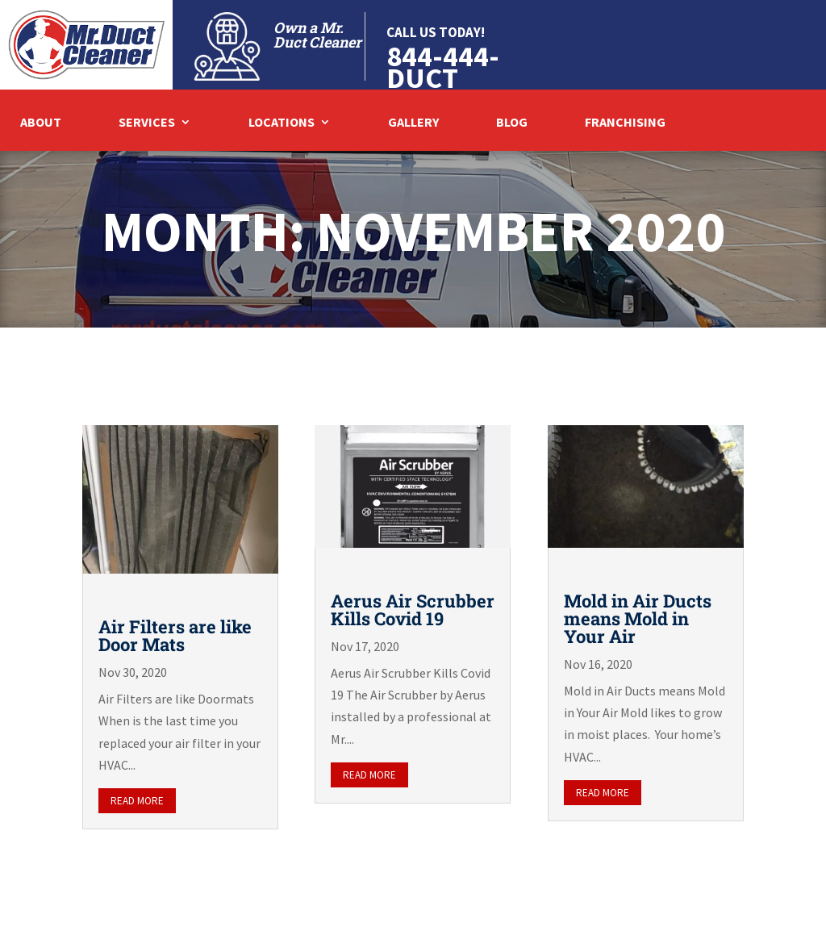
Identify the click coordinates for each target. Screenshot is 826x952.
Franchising (625, 123)
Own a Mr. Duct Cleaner (317, 35)
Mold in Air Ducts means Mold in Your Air (637, 618)
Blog (512, 123)
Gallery (413, 123)
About (40, 123)
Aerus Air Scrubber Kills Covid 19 (412, 609)
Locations (281, 123)
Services (147, 123)
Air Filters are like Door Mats (175, 635)
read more (137, 801)
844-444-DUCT (442, 67)
